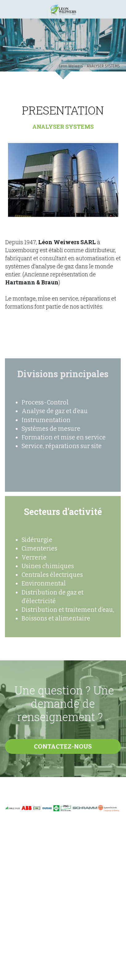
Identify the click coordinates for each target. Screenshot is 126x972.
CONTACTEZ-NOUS (63, 746)
